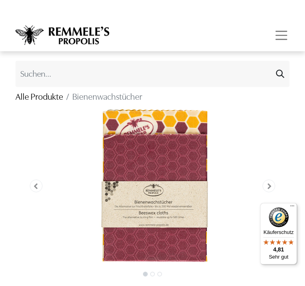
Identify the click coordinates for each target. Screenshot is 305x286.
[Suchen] (280, 74)
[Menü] (292, 208)
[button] (36, 186)
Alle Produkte (39, 97)
